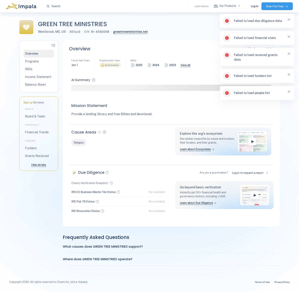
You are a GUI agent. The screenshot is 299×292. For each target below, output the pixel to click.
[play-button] (252, 141)
